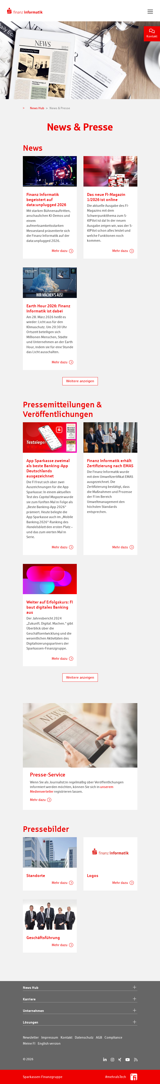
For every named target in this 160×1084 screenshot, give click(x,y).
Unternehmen (80, 1011)
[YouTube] (127, 1059)
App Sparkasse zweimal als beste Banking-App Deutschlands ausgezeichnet (48, 468)
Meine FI (29, 1043)
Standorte (35, 875)
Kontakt (151, 33)
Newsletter (31, 1037)
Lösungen (80, 1022)
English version (49, 1043)
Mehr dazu (59, 251)
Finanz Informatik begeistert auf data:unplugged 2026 (46, 199)
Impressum (49, 1037)
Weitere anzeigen (80, 381)
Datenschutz (84, 1037)
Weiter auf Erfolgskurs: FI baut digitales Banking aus (49, 607)
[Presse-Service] (80, 735)
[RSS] (135, 1059)
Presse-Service (47, 774)
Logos (92, 875)
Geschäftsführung (43, 937)
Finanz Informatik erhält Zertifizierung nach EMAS (110, 463)
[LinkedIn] (105, 1059)
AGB (99, 1037)
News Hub (80, 988)
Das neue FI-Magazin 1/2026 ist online (106, 197)
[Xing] (119, 1059)
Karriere (80, 999)
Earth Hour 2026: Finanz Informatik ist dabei (48, 308)
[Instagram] (112, 1059)
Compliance (113, 1037)
